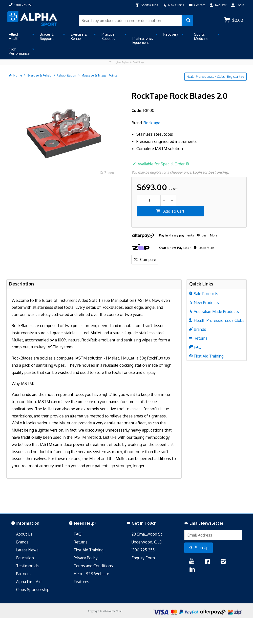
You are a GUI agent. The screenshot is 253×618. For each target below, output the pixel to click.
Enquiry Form (143, 557)
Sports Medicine (201, 36)
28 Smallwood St (146, 534)
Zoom (109, 173)
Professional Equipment (142, 40)
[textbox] (130, 20)
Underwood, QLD (146, 542)
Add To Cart (173, 211)
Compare (148, 259)
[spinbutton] (148, 200)
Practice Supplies (108, 36)
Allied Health (14, 36)
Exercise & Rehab (79, 36)
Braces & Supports (47, 36)
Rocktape (152, 122)
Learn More (209, 235)
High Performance (19, 51)
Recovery (170, 34)
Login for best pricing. (211, 172)
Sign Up (202, 547)
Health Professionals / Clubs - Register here (215, 76)
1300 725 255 (143, 549)
